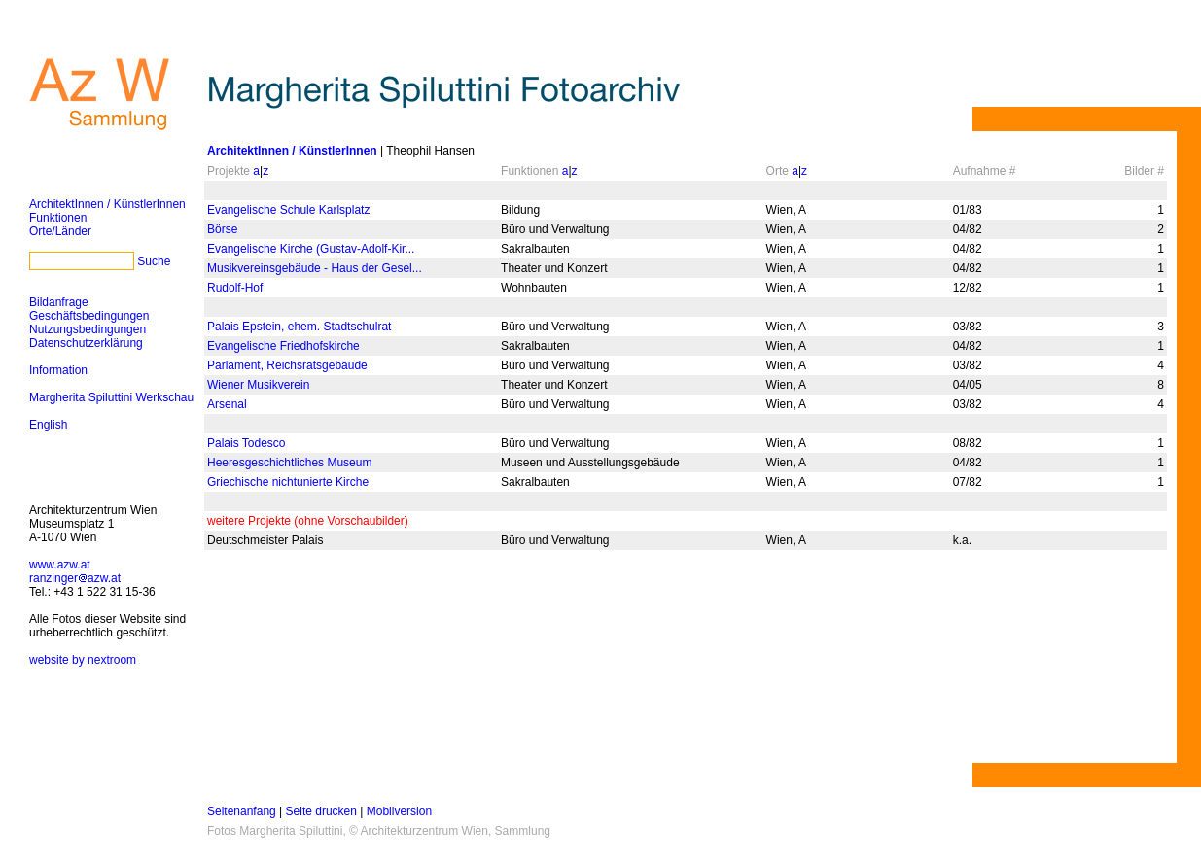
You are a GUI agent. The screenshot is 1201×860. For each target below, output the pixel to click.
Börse (222, 229)
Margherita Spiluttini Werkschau (111, 397)
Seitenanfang (241, 811)
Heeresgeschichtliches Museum (289, 462)
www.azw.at (59, 564)
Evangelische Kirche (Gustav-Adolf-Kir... (310, 249)
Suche (153, 261)
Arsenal (227, 404)
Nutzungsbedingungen (87, 329)
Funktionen (58, 217)
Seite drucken (321, 811)
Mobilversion (399, 811)
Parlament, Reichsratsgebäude (287, 365)
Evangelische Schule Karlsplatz (288, 210)
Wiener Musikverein (258, 385)
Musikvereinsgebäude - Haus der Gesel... (314, 268)
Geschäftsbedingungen (89, 316)
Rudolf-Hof (235, 287)
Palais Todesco (246, 443)
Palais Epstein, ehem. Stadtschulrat (299, 326)
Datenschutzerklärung (86, 343)
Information (58, 370)
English (48, 424)
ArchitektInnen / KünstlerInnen (107, 204)
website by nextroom (82, 660)
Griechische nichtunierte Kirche (288, 482)
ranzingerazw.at (75, 578)
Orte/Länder (60, 231)
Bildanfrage (58, 302)
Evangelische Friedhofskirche (283, 346)
